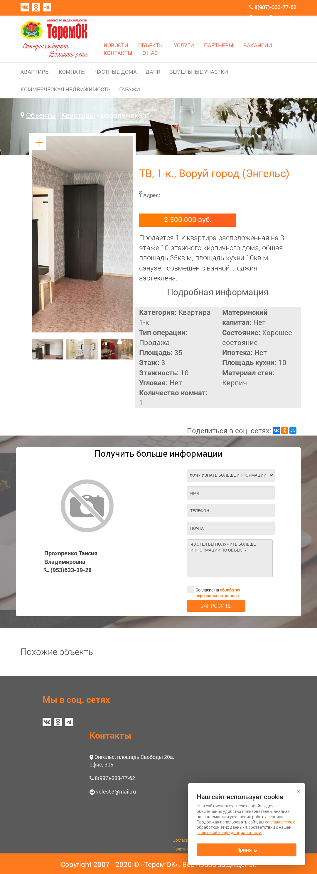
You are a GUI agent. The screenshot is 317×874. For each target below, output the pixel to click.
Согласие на (213, 589)
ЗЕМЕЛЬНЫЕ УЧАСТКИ (198, 71)
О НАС (150, 52)
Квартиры (78, 115)
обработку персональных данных (217, 593)
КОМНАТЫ (72, 71)
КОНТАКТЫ (118, 52)
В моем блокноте (271, 16)
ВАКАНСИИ (257, 45)
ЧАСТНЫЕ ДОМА (116, 71)
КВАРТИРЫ (35, 71)
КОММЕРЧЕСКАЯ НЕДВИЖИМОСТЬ (65, 89)
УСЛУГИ (184, 45)
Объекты (41, 115)
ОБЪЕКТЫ (151, 45)
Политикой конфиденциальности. (229, 832)
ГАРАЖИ (129, 89)
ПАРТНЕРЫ (218, 45)
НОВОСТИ (116, 45)
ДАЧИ (153, 71)
